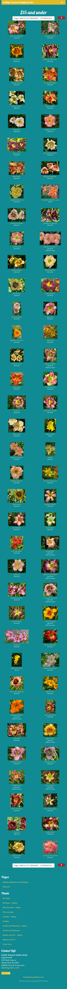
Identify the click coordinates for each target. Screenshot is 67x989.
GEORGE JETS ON (50, 387)
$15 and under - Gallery (12, 907)
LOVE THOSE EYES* (50, 621)
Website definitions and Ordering (15, 882)
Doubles (6, 921)
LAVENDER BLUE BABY (17, 598)
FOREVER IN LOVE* (17, 364)
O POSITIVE (16, 832)
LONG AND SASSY (17, 621)
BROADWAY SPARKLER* (50, 176)
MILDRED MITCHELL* (16, 762)
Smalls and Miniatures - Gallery (15, 926)
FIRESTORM (50, 340)
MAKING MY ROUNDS (17, 668)
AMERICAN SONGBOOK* (50, 59)
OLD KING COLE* (50, 832)
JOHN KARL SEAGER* (50, 504)
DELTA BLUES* (17, 294)
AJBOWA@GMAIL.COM (10, 968)
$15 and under (8, 912)
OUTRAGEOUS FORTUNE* (50, 855)
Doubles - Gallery (9, 917)
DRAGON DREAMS (17, 317)
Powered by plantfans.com (33, 977)
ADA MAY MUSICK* (50, 36)
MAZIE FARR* (16, 738)
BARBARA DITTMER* (50, 130)
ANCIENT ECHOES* (17, 83)
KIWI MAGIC (17, 575)
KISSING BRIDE (50, 551)
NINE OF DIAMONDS (16, 809)
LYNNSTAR (17, 645)
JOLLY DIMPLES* (16, 528)
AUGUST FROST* (17, 106)
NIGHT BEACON (50, 785)
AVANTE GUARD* (50, 106)
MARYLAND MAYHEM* (17, 715)
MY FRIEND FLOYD (17, 785)
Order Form (7, 944)
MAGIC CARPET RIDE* (50, 645)
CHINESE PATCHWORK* (16, 223)
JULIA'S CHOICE (50, 528)
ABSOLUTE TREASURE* (16, 36)
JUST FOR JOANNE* (16, 551)
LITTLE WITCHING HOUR (50, 598)
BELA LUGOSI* (17, 153)
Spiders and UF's (9, 940)
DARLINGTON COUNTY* (50, 247)
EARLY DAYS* (50, 317)
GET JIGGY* (17, 411)
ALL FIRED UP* (17, 59)
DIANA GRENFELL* (50, 294)
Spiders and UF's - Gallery (13, 935)
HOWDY (50, 457)
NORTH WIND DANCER (50, 809)
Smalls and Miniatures (11, 930)
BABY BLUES (16, 130)
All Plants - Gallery (10, 903)
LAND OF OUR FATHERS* (50, 575)
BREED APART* (17, 176)
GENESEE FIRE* (17, 387)
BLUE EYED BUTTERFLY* (50, 153)
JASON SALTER (17, 504)
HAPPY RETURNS (50, 434)
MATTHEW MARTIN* (50, 715)
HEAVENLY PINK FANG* (17, 457)
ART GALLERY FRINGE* (50, 83)
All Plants (6, 898)
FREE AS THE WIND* (50, 364)
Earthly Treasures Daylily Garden (18, 2)
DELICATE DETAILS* (50, 270)
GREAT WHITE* (17, 434)
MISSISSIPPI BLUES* (50, 762)
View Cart (6, 973)
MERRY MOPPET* (50, 738)
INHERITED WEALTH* (16, 481)
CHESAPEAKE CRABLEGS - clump (50, 200)
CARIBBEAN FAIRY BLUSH (17, 200)
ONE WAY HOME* (16, 855)
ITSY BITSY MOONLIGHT (50, 481)
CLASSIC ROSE (17, 247)
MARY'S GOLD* (50, 692)
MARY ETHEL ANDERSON (17, 692)
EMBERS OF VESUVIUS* (16, 340)
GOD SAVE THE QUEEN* (50, 411)
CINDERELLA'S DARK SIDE (50, 223)
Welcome (6, 887)
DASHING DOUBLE (17, 270)
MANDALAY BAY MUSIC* (50, 668)
